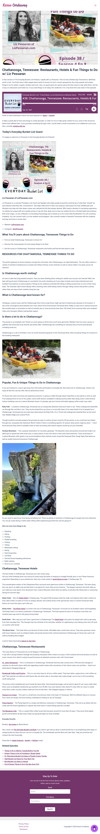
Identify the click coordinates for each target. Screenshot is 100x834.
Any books (12, 724)
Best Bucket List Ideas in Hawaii (16, 762)
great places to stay (60, 579)
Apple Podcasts (18, 741)
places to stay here (28, 641)
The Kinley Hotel (19, 609)
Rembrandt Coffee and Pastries (13, 673)
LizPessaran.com (17, 225)
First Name (50, 797)
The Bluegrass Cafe (9, 711)
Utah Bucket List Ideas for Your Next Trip (19, 759)
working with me (19, 126)
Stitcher (35, 741)
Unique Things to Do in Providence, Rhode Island (22, 753)
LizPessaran (18, 229)
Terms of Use (23, 827)
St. (3, 663)
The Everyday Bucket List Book (25, 730)
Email (50, 787)
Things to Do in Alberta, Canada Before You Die (21, 751)
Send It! (50, 809)
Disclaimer (23, 829)
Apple (45, 115)
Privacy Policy (24, 824)
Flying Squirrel (7, 703)
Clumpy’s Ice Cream (9, 695)
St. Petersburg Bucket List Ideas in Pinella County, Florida (25, 756)
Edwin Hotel (23, 598)
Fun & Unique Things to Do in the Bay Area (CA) (21, 764)
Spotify (51, 115)
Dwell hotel (59, 619)
